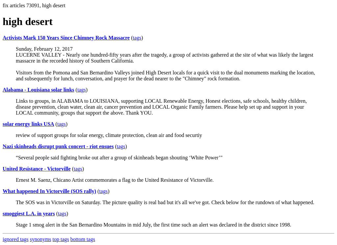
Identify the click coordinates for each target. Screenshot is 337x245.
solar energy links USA (28, 124)
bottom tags (82, 239)
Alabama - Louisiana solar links (38, 90)
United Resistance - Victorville (37, 169)
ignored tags (16, 239)
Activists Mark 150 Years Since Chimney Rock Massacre (66, 38)
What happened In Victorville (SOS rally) (49, 191)
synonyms (40, 239)
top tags (61, 239)
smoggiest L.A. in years (29, 213)
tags (137, 38)
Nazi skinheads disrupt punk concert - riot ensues (58, 146)
